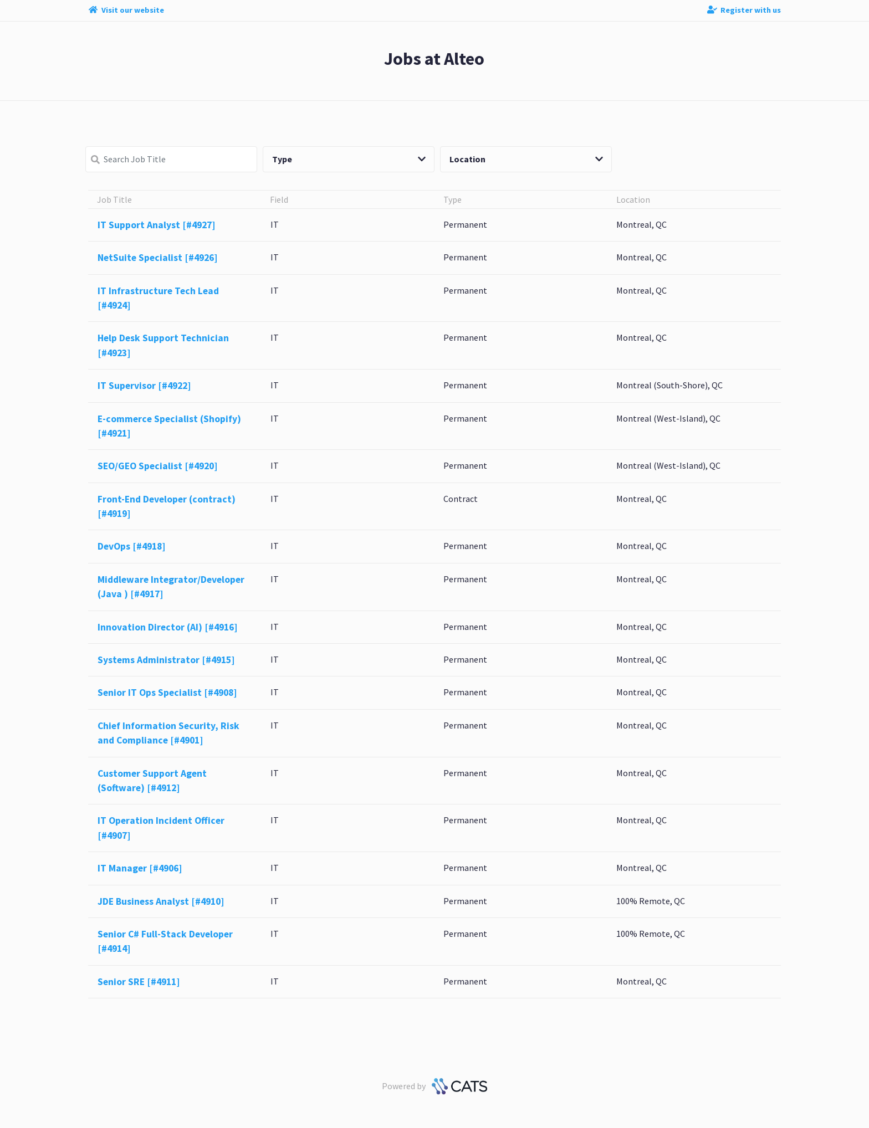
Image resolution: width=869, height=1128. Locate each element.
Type (349, 159)
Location (526, 159)
